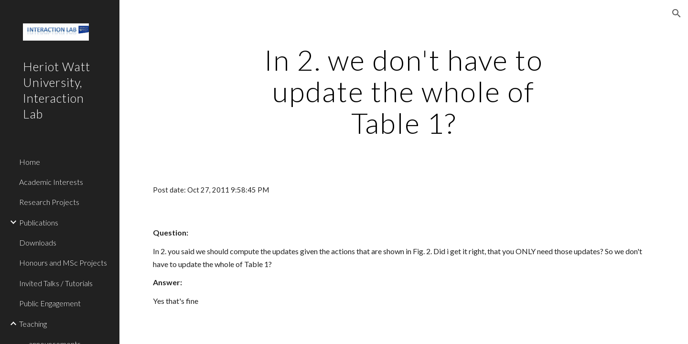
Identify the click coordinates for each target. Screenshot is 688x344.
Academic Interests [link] (51, 181)
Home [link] (29, 161)
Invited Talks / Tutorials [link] (56, 283)
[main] (403, 91)
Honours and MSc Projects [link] (63, 262)
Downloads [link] (37, 242)
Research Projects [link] (49, 201)
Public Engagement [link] (50, 303)
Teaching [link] (33, 323)
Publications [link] (38, 222)
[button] (676, 13)
